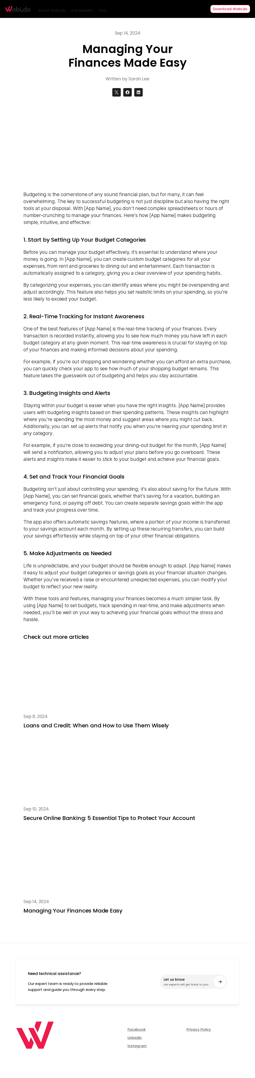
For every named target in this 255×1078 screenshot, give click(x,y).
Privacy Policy (199, 1029)
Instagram (137, 1045)
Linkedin (135, 1037)
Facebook (137, 1029)
